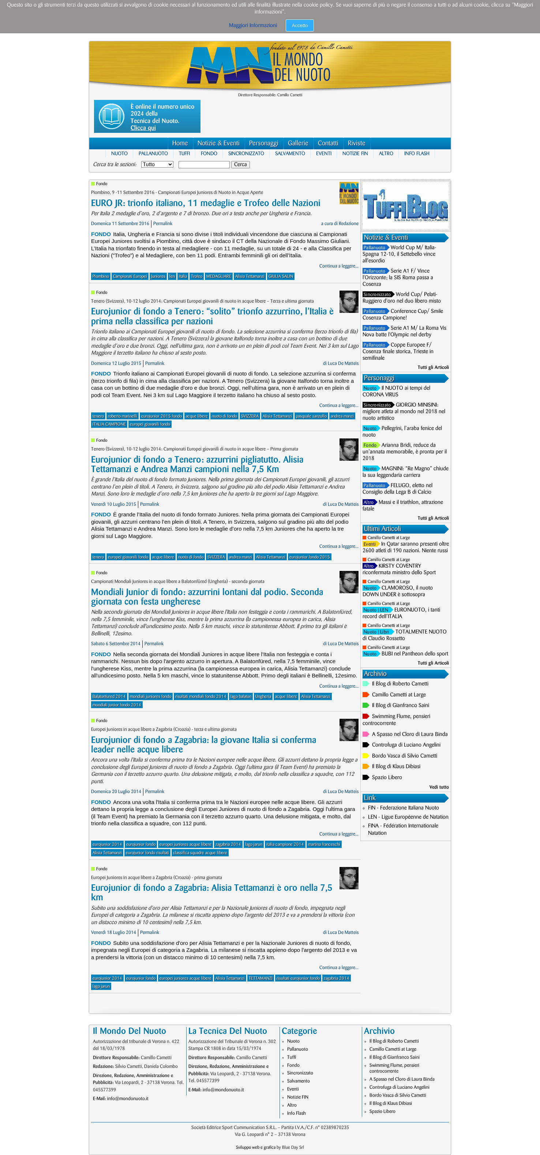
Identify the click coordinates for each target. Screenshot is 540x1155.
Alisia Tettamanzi (250, 276)
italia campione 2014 (285, 844)
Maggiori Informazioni (253, 25)
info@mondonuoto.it (128, 1098)
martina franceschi (324, 844)
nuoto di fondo (224, 416)
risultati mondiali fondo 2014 (200, 697)
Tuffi (184, 153)
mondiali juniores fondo (150, 697)
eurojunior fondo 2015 (309, 557)
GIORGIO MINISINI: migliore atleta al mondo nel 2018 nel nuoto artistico (404, 412)
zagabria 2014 (228, 844)
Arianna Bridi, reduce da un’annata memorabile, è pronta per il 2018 (405, 452)
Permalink (162, 223)
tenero (98, 416)
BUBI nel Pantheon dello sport (415, 654)
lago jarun (253, 844)
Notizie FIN (355, 153)
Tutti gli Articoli (433, 367)
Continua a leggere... (339, 266)
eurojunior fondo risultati (147, 853)
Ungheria (263, 697)
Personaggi (263, 143)
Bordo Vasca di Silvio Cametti (404, 756)
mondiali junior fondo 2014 (117, 705)
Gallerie (298, 143)
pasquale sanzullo (311, 416)
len (172, 276)
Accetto (300, 25)
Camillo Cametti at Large (389, 538)
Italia (183, 276)
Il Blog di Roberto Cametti (400, 684)
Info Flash (417, 153)
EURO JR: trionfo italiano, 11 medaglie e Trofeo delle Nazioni (205, 203)
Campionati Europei (130, 276)
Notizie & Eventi (219, 143)
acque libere (197, 416)
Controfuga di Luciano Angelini (406, 745)
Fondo (209, 153)
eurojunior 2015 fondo (161, 416)
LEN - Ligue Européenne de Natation (408, 817)
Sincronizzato (246, 153)
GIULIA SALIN (281, 276)
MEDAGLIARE (218, 276)
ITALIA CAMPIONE (109, 424)
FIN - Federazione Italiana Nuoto (403, 808)
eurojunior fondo (140, 844)
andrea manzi (342, 416)
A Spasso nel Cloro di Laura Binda (410, 734)
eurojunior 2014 (107, 844)
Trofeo (196, 276)
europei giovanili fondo (150, 424)
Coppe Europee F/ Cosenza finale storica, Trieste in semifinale (398, 352)
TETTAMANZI (261, 978)
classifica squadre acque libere (200, 853)
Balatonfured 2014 (109, 697)
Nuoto (119, 153)
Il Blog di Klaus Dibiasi (396, 766)
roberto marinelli (122, 416)
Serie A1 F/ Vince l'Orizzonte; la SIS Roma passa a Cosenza (398, 278)
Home (180, 143)
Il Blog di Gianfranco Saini (400, 705)
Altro (386, 153)
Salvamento (290, 153)
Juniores (158, 276)
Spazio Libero (387, 777)
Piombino (101, 276)
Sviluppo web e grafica (255, 1147)
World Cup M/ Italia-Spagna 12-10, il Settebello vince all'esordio (399, 254)
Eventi (323, 153)
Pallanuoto (153, 153)
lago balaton (240, 697)
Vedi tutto (439, 787)
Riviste (356, 143)
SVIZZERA (250, 416)
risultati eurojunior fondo (298, 978)
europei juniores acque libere (185, 844)
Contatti (328, 143)
